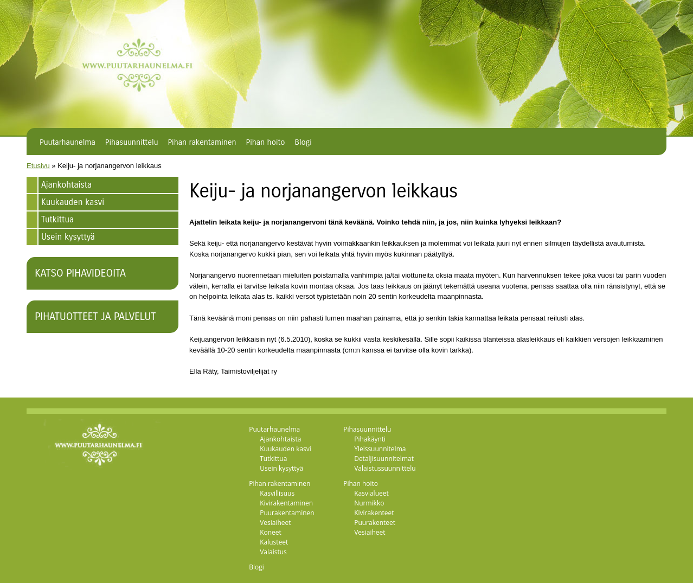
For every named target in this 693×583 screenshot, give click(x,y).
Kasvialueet (371, 493)
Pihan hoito (265, 142)
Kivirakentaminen (286, 503)
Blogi (303, 142)
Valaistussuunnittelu (385, 468)
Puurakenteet (374, 522)
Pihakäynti (370, 439)
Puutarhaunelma (67, 142)
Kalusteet (274, 542)
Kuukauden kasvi (72, 202)
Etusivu (38, 166)
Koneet (270, 532)
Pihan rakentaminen (202, 142)
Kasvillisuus (277, 493)
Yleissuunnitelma (380, 448)
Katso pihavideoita (80, 273)
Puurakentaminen (287, 512)
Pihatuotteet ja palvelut (95, 316)
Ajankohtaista (66, 185)
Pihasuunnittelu (131, 142)
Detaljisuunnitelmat (384, 458)
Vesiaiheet (275, 522)
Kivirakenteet (374, 512)
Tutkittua (57, 219)
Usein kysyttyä (68, 237)
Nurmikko (369, 503)
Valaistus (273, 551)
